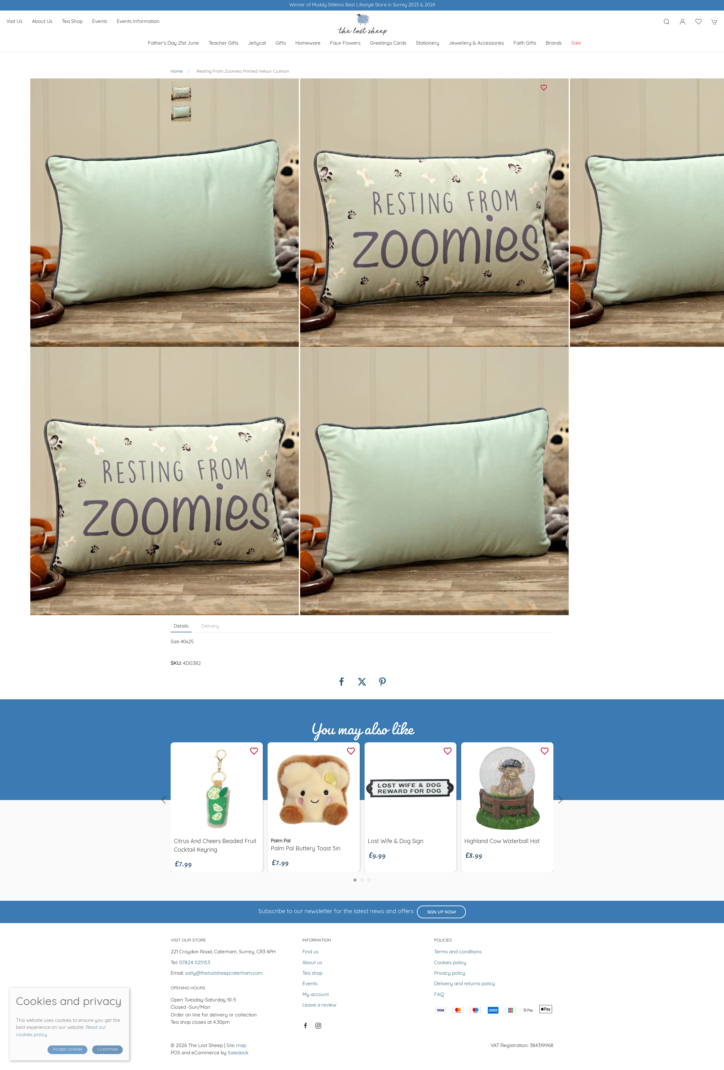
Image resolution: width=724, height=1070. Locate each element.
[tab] (355, 880)
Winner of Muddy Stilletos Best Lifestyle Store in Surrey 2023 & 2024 (362, 5)
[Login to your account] (682, 21)
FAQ (439, 994)
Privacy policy (449, 973)
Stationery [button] (427, 43)
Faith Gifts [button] (524, 43)
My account (315, 994)
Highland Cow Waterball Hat (502, 841)
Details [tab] (181, 626)
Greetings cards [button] (388, 43)
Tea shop (72, 21)
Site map (236, 1045)
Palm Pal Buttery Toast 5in (305, 849)
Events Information (138, 21)
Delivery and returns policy (464, 983)
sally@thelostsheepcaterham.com (223, 973)
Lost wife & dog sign (395, 841)
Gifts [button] (281, 43)
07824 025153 (194, 962)
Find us (310, 952)
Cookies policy (450, 962)
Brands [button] (554, 43)
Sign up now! (441, 912)
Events (99, 21)
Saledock (238, 1053)
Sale (576, 43)
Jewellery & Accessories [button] (476, 43)
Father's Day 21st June (173, 43)
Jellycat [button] (257, 43)
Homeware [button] (308, 43)
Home (177, 71)
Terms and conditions (458, 952)
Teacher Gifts (223, 43)
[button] (666, 21)
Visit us (14, 21)
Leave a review (319, 1005)
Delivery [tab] (210, 626)
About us (42, 21)
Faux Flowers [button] (345, 43)
